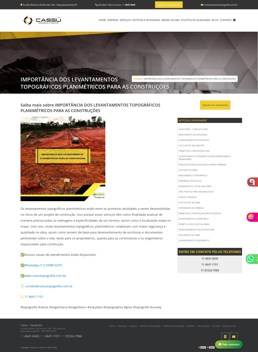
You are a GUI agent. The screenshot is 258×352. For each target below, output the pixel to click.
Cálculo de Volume (189, 202)
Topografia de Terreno (191, 208)
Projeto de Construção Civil (194, 151)
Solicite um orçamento (215, 105)
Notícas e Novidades (192, 120)
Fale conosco (228, 344)
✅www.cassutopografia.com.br (43, 276)
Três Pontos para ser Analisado (196, 191)
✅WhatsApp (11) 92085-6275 (41, 265)
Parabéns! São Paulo (190, 180)
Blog (215, 20)
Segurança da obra (189, 235)
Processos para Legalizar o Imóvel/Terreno (202, 164)
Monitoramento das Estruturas (197, 229)
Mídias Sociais (170, 20)
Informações (203, 325)
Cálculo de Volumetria (191, 145)
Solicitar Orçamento (169, 4)
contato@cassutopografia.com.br (49, 286)
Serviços (125, 20)
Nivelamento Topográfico (193, 175)
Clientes (191, 325)
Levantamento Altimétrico (193, 218)
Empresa (112, 20)
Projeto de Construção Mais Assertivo (200, 213)
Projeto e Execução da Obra (194, 224)
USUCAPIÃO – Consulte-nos (193, 129)
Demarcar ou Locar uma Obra (195, 186)
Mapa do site (229, 325)
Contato (226, 20)
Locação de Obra (188, 170)
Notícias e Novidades (146, 20)
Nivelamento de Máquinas (193, 134)
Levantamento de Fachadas (194, 140)
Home (102, 20)
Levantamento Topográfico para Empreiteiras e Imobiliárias (205, 158)
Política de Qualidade (195, 20)
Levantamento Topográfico (194, 240)
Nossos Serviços (188, 197)
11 (30, 336)
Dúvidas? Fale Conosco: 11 (115, 4)
